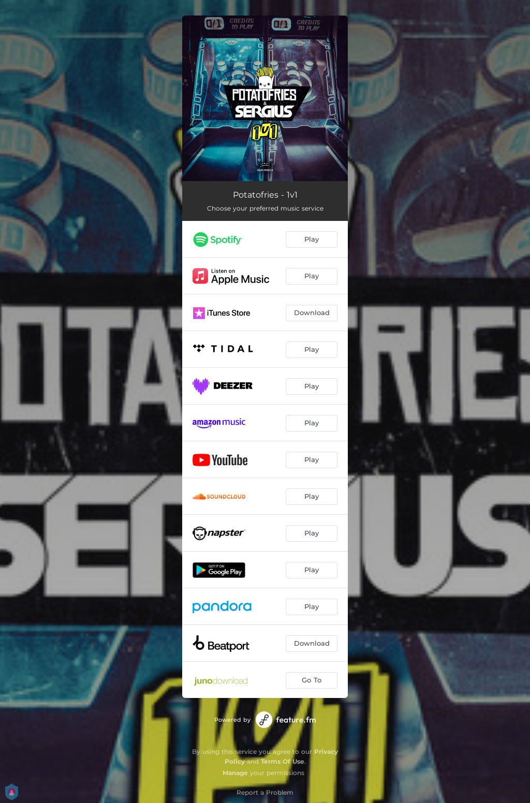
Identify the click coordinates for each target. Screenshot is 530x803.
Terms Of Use (282, 761)
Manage (235, 773)
